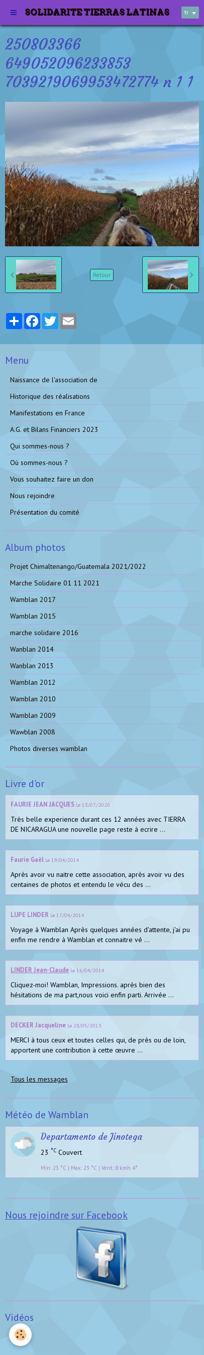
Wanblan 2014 (32, 649)
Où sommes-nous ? (39, 462)
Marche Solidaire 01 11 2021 (54, 582)
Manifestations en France (47, 412)
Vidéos (20, 1336)
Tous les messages (39, 1079)
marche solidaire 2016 (44, 632)
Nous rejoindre (32, 495)
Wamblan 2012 (33, 682)
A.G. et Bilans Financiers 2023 (54, 429)
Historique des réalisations (50, 396)
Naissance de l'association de (53, 379)
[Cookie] (20, 1334)
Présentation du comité (44, 512)
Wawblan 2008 (32, 731)
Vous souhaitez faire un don (51, 479)
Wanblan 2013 (32, 665)
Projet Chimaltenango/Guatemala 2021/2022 (78, 566)
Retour (102, 274)
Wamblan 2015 (33, 616)
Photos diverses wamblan (48, 748)
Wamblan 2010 (33, 698)
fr (186, 12)
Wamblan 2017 (33, 599)
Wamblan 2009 (33, 715)
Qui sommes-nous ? (39, 445)
